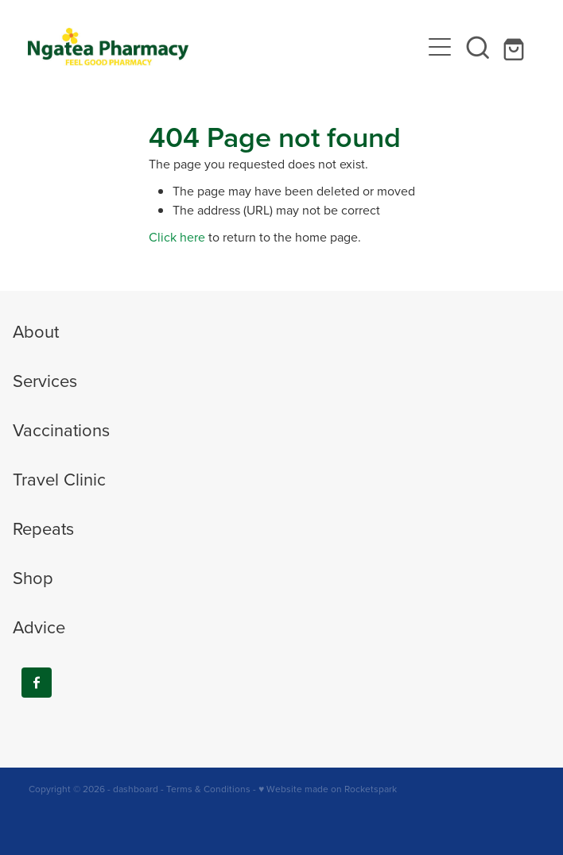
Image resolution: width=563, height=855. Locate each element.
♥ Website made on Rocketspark (327, 788)
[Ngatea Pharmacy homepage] (224, 47)
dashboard (135, 788)
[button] (478, 47)
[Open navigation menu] (440, 47)
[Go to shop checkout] (516, 47)
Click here (177, 237)
